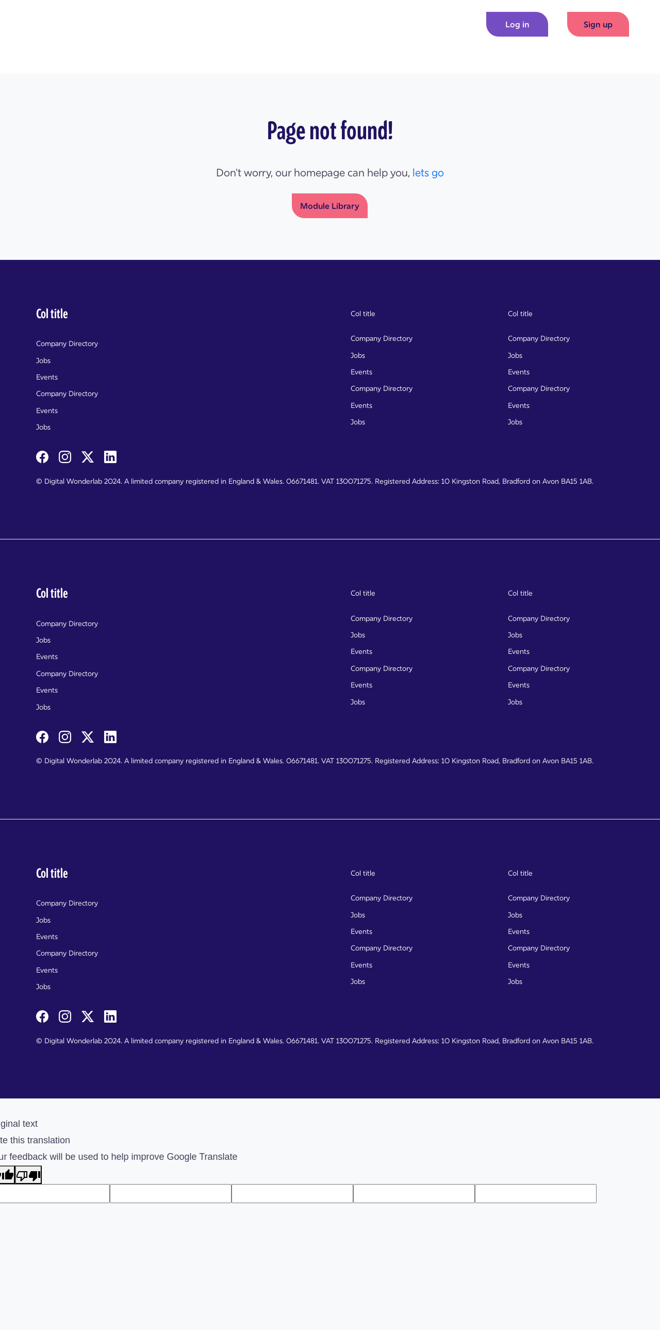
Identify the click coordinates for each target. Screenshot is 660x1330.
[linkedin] (110, 456)
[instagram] (66, 456)
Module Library (329, 206)
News (439, 24)
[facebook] (43, 456)
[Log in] (517, 24)
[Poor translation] (28, 1174)
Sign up (598, 24)
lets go (428, 172)
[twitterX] (88, 456)
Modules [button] (390, 24)
